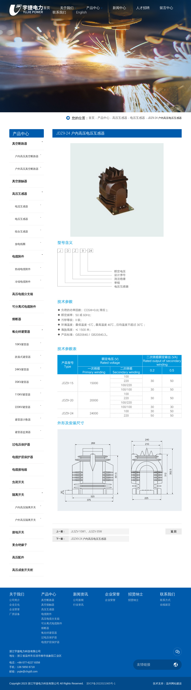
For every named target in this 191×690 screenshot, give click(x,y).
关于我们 (66, 8)
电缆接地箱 (19, 469)
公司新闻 (78, 599)
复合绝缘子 (19, 545)
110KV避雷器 (22, 394)
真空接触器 (19, 181)
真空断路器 (27, 142)
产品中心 (93, 8)
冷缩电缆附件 (23, 281)
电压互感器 (137, 118)
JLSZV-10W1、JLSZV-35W (86, 531)
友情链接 (143, 664)
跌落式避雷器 (23, 356)
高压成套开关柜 (22, 570)
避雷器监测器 (23, 432)
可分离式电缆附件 (24, 306)
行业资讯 (78, 604)
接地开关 (18, 532)
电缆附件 (27, 255)
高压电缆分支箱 (22, 294)
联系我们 (59, 12)
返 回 (173, 531)
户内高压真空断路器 (26, 156)
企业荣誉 (14, 609)
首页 (46, 8)
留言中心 (166, 8)
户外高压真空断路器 (26, 168)
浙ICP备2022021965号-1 (100, 683)
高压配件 (18, 557)
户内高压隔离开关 (25, 507)
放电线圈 (20, 244)
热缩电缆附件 (23, 269)
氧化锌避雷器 (27, 330)
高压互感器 (119, 118)
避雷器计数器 (23, 419)
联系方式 (165, 599)
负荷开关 (18, 482)
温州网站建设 (174, 683)
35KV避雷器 (22, 381)
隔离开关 (27, 493)
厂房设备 (14, 614)
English (81, 12)
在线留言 (165, 604)
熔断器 (16, 319)
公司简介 (14, 599)
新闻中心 (119, 8)
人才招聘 (143, 8)
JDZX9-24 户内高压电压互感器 (88, 538)
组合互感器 (21, 231)
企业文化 (14, 604)
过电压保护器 (21, 444)
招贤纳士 (133, 599)
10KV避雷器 (22, 344)
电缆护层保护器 (22, 457)
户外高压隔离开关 (25, 519)
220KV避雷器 (22, 407)
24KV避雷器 (22, 369)
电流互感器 (21, 206)
